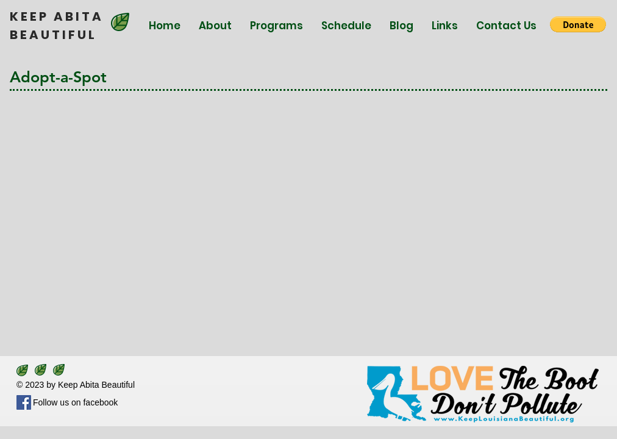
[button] (578, 24)
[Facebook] (23, 402)
